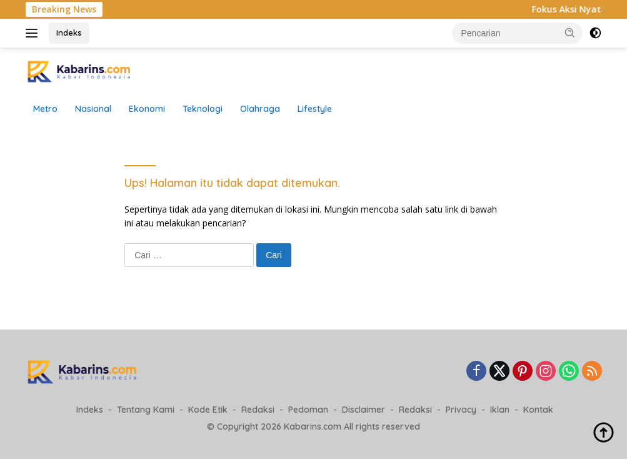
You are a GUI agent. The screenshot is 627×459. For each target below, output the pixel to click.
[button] (570, 33)
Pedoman (308, 409)
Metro (45, 108)
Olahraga (260, 108)
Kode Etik (208, 409)
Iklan (499, 409)
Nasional (93, 108)
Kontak (538, 409)
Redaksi (257, 409)
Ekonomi (147, 108)
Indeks (69, 33)
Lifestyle (315, 108)
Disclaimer (363, 409)
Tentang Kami (145, 409)
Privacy (461, 409)
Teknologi (203, 108)
